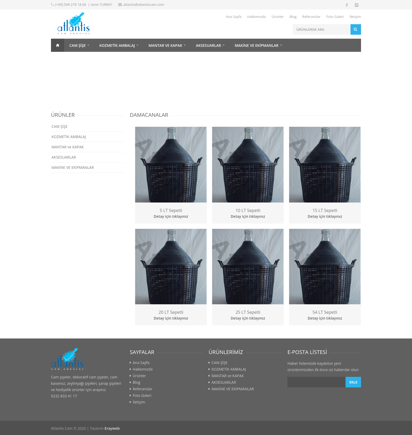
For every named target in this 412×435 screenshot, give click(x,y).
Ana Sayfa (233, 16)
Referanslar (311, 16)
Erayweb (112, 428)
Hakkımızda (256, 16)
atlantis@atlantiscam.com (143, 4)
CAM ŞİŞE (77, 45)
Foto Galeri (335, 16)
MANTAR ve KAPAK (165, 45)
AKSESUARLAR (208, 45)
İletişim (355, 16)
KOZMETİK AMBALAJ (117, 45)
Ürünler (277, 16)
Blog (293, 16)
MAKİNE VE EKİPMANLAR (257, 45)
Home (57, 45)
